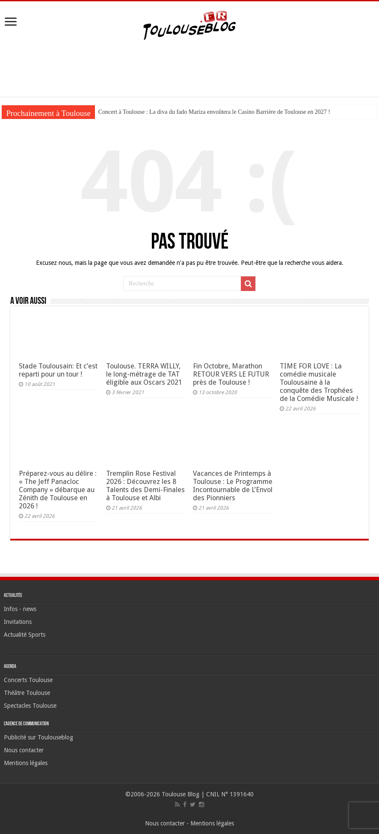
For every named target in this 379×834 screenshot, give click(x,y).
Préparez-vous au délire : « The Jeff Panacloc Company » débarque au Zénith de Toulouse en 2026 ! (58, 489)
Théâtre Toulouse (27, 692)
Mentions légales (25, 763)
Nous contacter (24, 750)
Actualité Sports (24, 634)
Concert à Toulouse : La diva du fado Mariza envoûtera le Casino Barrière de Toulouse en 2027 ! (214, 112)
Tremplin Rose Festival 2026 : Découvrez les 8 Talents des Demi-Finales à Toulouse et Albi (145, 485)
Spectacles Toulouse (30, 705)
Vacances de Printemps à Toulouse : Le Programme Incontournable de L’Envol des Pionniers (232, 485)
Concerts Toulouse (28, 680)
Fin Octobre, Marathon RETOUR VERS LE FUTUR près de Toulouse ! (231, 374)
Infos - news (20, 608)
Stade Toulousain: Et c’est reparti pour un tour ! (58, 370)
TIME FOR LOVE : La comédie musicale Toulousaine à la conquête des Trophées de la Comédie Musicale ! (319, 382)
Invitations (18, 621)
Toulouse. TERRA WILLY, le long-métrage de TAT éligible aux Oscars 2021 (144, 374)
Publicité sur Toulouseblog (38, 737)
